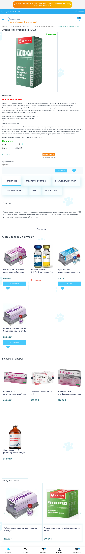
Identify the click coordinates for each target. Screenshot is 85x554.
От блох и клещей (30, 22)
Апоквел (11, 22)
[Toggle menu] (3, 19)
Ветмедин (19, 22)
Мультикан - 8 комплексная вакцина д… (69, 270)
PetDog (4, 26)
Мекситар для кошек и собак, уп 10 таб (62, 528)
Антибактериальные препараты (44, 26)
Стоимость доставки (36, 181)
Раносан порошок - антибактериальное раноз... (22, 529)
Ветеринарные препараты (20, 26)
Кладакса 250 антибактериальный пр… (14, 392)
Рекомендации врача (65, 181)
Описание (12, 181)
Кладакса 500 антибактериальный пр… (69, 392)
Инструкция (51, 190)
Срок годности (48, 154)
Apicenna (5, 164)
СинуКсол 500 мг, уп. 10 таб (41, 392)
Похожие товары (15, 190)
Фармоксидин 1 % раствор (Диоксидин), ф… (14, 451)
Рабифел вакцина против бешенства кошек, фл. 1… (14, 329)
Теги (34, 190)
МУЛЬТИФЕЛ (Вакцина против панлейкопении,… (14, 270)
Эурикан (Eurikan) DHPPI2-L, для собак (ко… (42, 270)
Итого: (4, 148)
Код (3, 154)
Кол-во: (4, 144)
